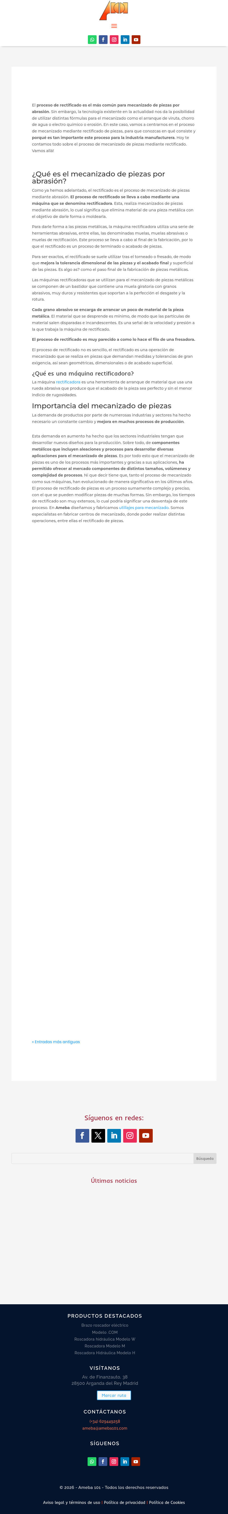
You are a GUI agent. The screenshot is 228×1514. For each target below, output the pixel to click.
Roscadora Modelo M (105, 1346)
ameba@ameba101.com (104, 1428)
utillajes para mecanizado (143, 507)
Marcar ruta (114, 1395)
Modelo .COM (105, 1332)
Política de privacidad (124, 1502)
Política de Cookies (167, 1502)
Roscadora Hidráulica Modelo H (105, 1353)
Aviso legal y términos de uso (71, 1502)
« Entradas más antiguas (56, 1042)
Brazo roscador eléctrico (104, 1325)
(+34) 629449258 (105, 1421)
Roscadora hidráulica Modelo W (104, 1339)
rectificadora (68, 382)
